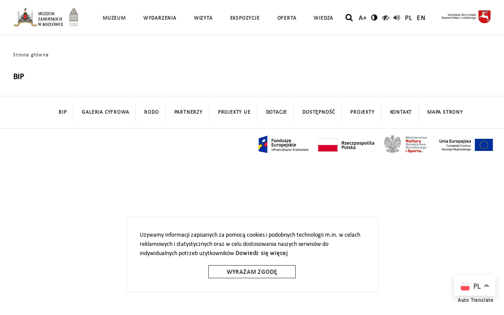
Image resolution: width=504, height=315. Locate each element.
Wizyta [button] (203, 18)
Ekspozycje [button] (245, 18)
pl (408, 18)
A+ (363, 18)
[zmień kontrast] (374, 17)
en (421, 18)
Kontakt (401, 112)
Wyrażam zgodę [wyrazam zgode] (252, 272)
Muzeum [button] (114, 18)
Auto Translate (476, 300)
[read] (397, 17)
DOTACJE (276, 112)
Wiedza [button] (323, 18)
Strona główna (30, 55)
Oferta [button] (287, 18)
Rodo (151, 112)
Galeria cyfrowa (105, 112)
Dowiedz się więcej (261, 253)
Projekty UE (234, 112)
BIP (62, 112)
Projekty (362, 112)
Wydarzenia (159, 18)
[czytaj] (386, 17)
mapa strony (445, 112)
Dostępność (318, 112)
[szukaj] (349, 18)
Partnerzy (188, 112)
